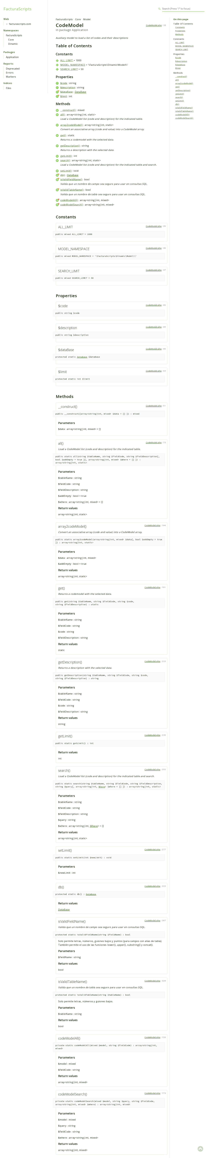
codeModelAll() (69, 200)
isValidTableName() (71, 189)
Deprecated (13, 68)
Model (87, 19)
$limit (63, 96)
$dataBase (66, 91)
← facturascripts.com (18, 24)
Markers (11, 76)
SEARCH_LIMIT (69, 69)
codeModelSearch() (71, 204)
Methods (179, 34)
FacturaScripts (17, 9)
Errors (10, 72)
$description (67, 87)
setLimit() (66, 170)
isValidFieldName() (71, 179)
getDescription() (70, 145)
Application (12, 57)
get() (63, 135)
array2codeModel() (71, 125)
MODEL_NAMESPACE (72, 64)
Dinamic (13, 43)
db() (62, 175)
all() (62, 114)
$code (63, 83)
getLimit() (66, 156)
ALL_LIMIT (66, 60)
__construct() (68, 110)
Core (11, 39)
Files (8, 88)
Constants (180, 27)
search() (65, 160)
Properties (180, 31)
